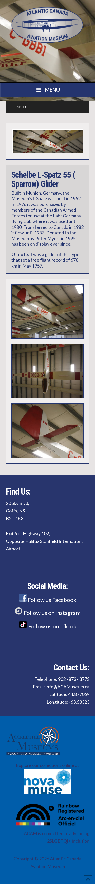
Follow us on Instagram (48, 612)
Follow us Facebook (48, 599)
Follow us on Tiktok (47, 626)
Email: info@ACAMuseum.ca (61, 686)
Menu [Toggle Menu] (47, 90)
